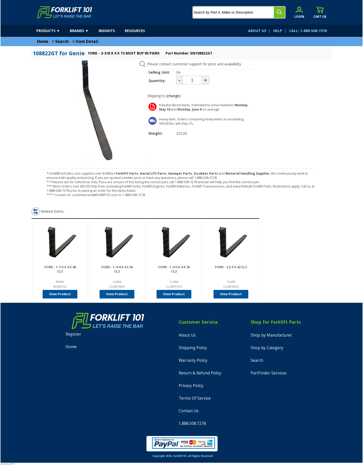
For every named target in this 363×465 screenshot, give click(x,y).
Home (42, 41)
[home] (64, 12)
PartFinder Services (269, 373)
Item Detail (87, 41)
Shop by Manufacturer (271, 335)
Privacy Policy (191, 385)
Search (62, 41)
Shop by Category (267, 347)
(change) (173, 95)
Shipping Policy (193, 347)
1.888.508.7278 (192, 423)
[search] (279, 12)
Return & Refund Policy (200, 373)
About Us (187, 335)
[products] (52, 31)
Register (73, 334)
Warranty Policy (193, 360)
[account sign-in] (299, 12)
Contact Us (189, 411)
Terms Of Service (195, 398)
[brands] (84, 31)
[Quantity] (192, 80)
